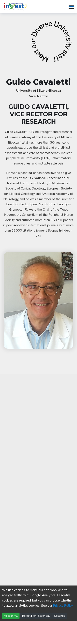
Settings (59, 616)
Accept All (11, 616)
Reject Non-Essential (36, 616)
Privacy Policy (63, 605)
